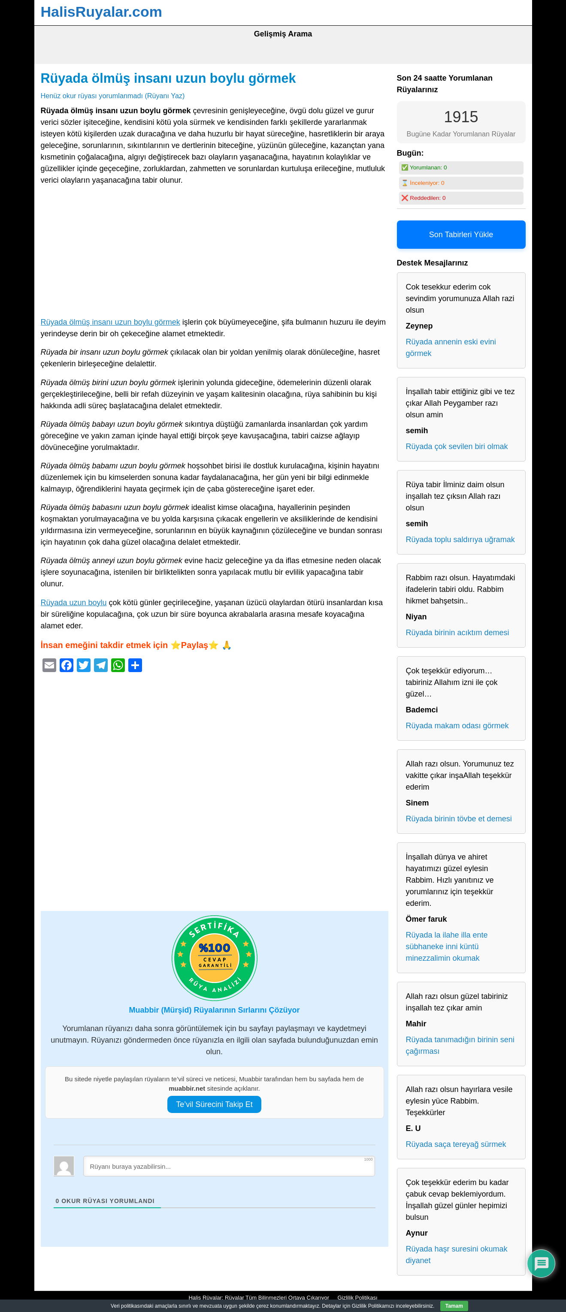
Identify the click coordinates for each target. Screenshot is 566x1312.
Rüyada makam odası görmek (457, 725)
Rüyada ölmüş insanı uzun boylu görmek (168, 78)
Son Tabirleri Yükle (461, 234)
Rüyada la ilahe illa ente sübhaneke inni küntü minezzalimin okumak (447, 946)
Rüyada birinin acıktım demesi (457, 632)
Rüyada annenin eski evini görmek (451, 348)
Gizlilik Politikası (357, 1297)
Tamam (454, 1306)
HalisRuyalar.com (101, 11)
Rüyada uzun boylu (74, 602)
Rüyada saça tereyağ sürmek (456, 1144)
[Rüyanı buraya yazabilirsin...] (229, 1166)
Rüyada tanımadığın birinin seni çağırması (460, 1045)
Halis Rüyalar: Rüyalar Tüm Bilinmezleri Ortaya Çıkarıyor (258, 1297)
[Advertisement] (214, 253)
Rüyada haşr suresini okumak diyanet (457, 1255)
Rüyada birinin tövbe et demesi (459, 818)
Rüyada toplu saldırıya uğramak (460, 539)
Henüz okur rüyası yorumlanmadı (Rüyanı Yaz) (113, 96)
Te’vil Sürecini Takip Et (214, 1104)
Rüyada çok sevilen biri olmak (457, 446)
